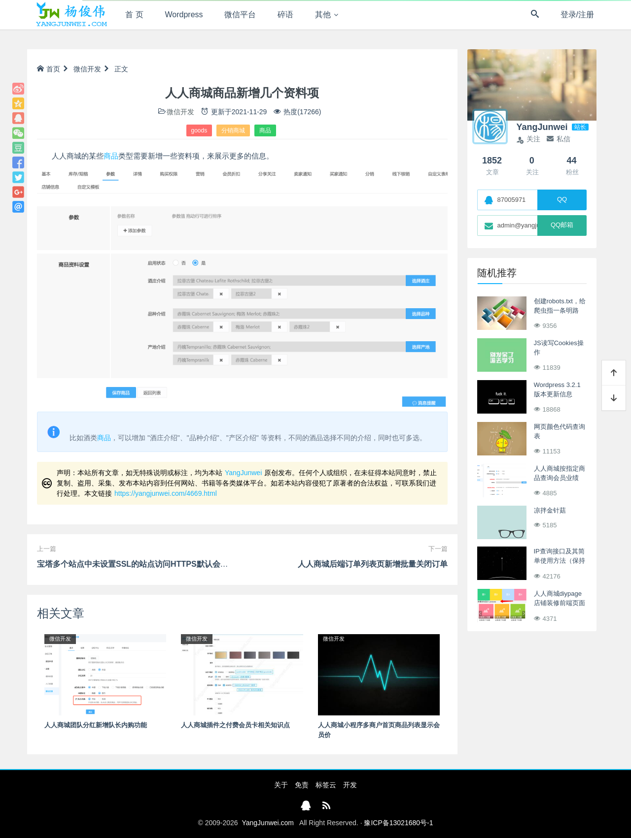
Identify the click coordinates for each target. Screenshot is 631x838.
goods (199, 130)
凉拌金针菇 (550, 510)
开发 (350, 785)
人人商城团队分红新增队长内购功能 (95, 725)
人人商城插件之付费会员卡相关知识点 (235, 725)
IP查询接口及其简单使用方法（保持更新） (559, 561)
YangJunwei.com (268, 823)
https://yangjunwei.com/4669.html (165, 493)
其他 (323, 14)
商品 (265, 130)
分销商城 (233, 130)
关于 (281, 785)
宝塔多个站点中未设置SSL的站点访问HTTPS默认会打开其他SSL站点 (160, 564)
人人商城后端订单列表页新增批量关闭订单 (373, 564)
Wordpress (184, 14)
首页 (48, 69)
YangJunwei (243, 473)
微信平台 (240, 14)
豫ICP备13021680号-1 (398, 823)
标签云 (326, 785)
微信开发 (87, 69)
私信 (558, 139)
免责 (302, 785)
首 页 (134, 14)
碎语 (285, 14)
